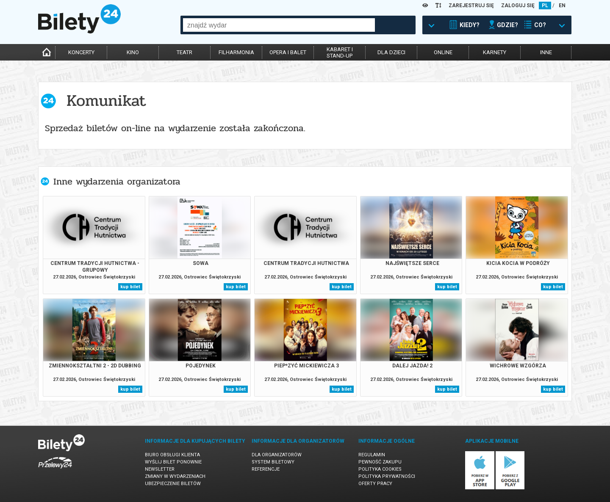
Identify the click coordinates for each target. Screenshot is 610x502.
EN (562, 5)
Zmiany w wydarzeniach (175, 476)
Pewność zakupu (380, 462)
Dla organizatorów (277, 455)
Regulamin (371, 455)
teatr (184, 52)
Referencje (266, 469)
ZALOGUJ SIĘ (518, 5)
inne (546, 52)
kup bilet (130, 287)
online (443, 52)
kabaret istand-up (340, 52)
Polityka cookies (380, 469)
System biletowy (273, 462)
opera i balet (287, 52)
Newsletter (160, 469)
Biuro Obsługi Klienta (172, 455)
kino (133, 52)
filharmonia (236, 52)
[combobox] (278, 25)
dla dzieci (391, 52)
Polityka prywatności (386, 476)
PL (545, 5)
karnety (494, 52)
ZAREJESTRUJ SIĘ (471, 5)
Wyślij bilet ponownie (173, 462)
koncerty (81, 52)
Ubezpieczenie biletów (173, 483)
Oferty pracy (375, 483)
